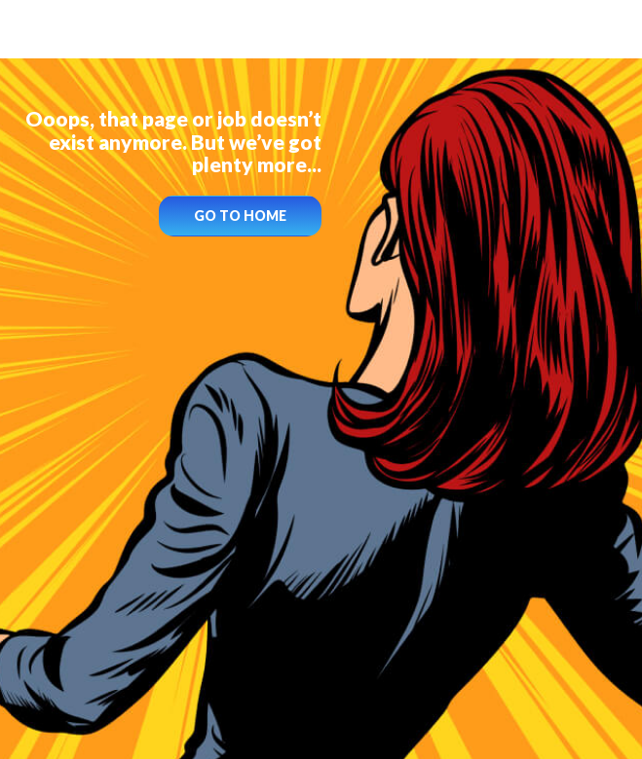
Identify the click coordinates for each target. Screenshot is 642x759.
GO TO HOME (240, 215)
